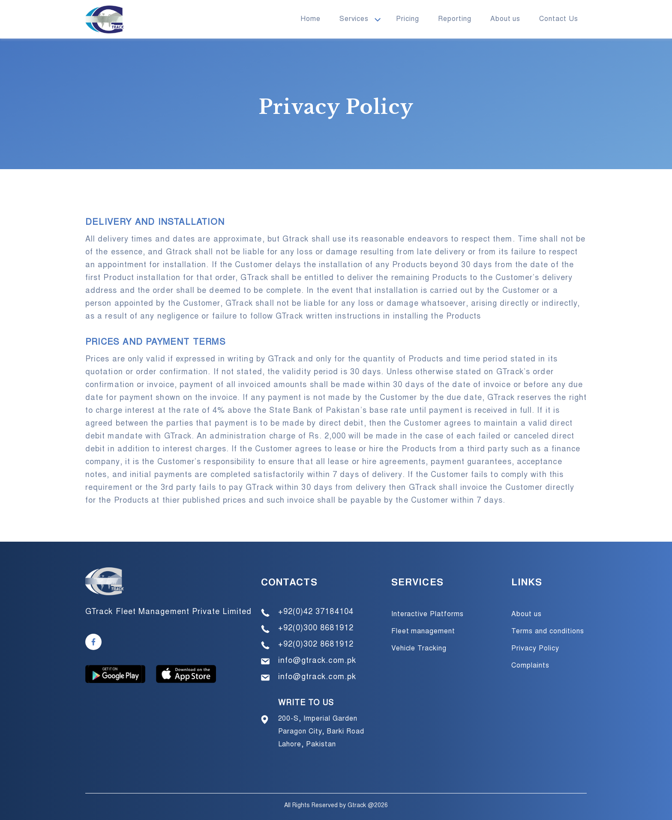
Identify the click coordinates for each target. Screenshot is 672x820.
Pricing (407, 19)
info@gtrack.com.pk (317, 661)
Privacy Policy (535, 648)
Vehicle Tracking (419, 648)
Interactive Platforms (427, 614)
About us (505, 19)
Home (310, 19)
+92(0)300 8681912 (316, 628)
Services (354, 19)
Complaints (530, 665)
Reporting (454, 19)
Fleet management (423, 631)
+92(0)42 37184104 (316, 612)
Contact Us (558, 19)
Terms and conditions (547, 631)
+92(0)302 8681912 (316, 645)
